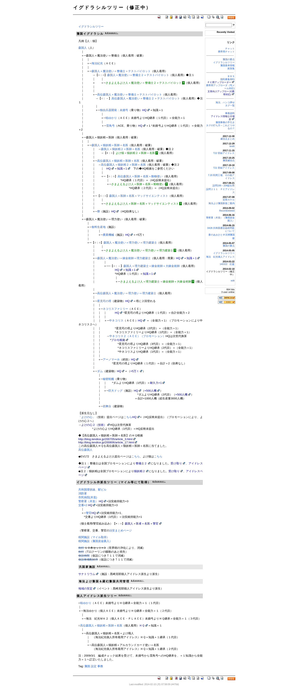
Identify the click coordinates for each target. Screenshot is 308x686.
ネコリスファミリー (115, 308)
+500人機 (150, 390)
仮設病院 (84, 555)
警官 (89, 513)
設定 (94, 666)
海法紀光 (97, 63)
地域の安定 (85, 588)
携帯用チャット (226, 51)
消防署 (82, 493)
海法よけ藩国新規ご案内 (221, 203)
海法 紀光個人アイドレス (220, 256)
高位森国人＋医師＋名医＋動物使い (140, 176)
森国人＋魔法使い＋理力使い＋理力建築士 (130, 242)
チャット (230, 48)
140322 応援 (227, 264)
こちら (128, 417)
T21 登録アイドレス (223, 167)
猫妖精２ (139, 471)
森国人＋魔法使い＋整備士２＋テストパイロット (138, 75)
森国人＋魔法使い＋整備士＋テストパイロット (121, 71)
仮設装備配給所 (88, 559)
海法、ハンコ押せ (225, 102)
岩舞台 (107, 406)
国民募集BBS (227, 79)
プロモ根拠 (118, 340)
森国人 (82, 47)
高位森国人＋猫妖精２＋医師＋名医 (123, 164)
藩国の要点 (229, 59)
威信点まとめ (227, 138)
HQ (144, 110)
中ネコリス (116, 320)
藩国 (87, 666)
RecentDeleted (227, 210)
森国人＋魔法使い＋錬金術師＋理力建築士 (124, 258)
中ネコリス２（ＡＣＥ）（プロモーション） (137, 336)
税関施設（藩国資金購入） (95, 541)
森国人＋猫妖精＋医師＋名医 (110, 145)
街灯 (81, 547)
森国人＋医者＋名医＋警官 (141, 523)
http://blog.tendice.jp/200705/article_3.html (105, 439)
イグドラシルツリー (224, 62)
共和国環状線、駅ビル (92, 489)
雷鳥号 (110, 125)
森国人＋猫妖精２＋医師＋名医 (120, 149)
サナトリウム (86, 574)
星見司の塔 (104, 301)
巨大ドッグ (115, 390)
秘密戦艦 (108, 379)
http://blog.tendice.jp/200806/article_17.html (106, 442)
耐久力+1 (156, 382)
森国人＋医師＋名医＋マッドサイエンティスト (138, 195)
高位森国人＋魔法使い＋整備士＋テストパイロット (129, 94)
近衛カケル (229, 199)
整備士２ (141, 463)
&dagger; (111, 33)
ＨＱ (142, 625)
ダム (100, 371)
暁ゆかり (111, 117)
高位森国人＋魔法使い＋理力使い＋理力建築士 (126, 293)
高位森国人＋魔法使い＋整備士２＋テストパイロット (145, 98)
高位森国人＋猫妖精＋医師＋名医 (118, 160)
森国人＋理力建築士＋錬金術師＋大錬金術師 (151, 266)
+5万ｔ (134, 371)
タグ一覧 (230, 105)
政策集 (231, 68)
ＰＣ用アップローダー (219, 82)
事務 (100, 666)
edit (232, 280)
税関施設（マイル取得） (93, 537)
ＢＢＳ (231, 76)
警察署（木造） (88, 501)
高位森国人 (85, 449)
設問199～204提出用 (224, 185)
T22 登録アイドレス (223, 153)
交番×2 (82, 505)
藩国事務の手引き (225, 122)
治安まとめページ (120, 530)
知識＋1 (122, 168)
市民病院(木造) (87, 497)
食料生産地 (99, 227)
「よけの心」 (86, 417)
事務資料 (230, 113)
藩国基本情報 (227, 65)
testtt (231, 146)
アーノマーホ (111, 359)
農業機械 (108, 234)
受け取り (176, 463)
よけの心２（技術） (93, 424)
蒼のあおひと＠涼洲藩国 (221, 234)
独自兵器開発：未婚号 (114, 110)
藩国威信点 (229, 160)
